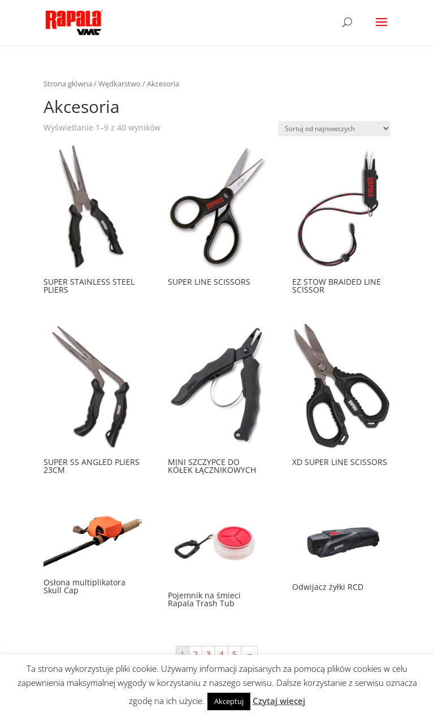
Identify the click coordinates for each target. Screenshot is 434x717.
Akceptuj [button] (229, 701)
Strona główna (68, 84)
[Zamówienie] (334, 128)
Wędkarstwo (119, 84)
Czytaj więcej (279, 700)
